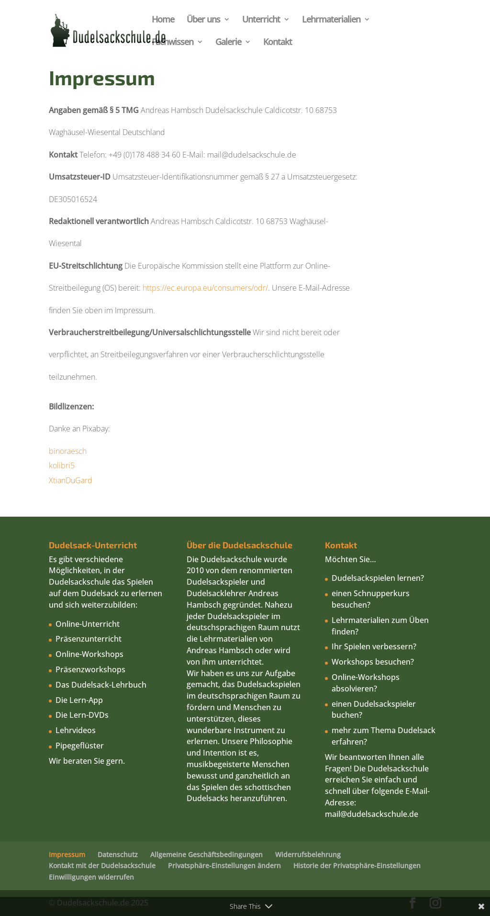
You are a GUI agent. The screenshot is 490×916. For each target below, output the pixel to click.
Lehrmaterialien (331, 20)
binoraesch (69, 451)
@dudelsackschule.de (379, 814)
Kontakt (277, 42)
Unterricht (261, 20)
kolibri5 (63, 465)
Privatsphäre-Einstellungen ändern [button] (224, 865)
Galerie (228, 42)
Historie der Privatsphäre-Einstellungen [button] (357, 865)
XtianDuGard (70, 480)
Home (163, 20)
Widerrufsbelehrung (308, 854)
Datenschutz (118, 854)
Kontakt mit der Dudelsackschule (102, 865)
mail (332, 814)
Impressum (67, 854)
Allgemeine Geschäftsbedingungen (206, 854)
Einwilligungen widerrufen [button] (91, 877)
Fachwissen (172, 42)
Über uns (203, 20)
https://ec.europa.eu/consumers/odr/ (205, 288)
